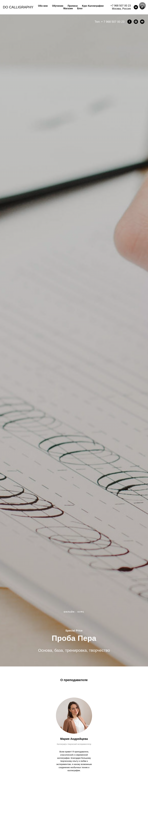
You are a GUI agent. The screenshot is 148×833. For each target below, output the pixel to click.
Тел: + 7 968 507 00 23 (109, 21)
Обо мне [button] (43, 6)
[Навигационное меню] (142, 6)
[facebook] (129, 21)
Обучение (57, 6)
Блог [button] (80, 8)
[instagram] (136, 21)
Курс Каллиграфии (93, 6)
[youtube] (142, 21)
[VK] (136, 7)
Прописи (73, 6)
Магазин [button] (68, 8)
